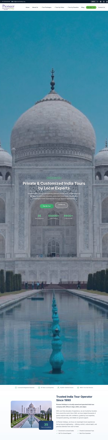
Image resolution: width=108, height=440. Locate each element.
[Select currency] (95, 1)
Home (27, 7)
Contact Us (101, 7)
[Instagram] (104, 2)
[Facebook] (101, 2)
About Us (35, 7)
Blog (82, 7)
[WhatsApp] (107, 2)
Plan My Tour (91, 7)
